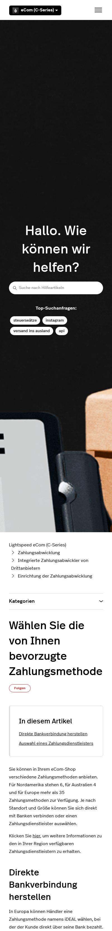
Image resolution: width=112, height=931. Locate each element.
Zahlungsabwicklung (39, 553)
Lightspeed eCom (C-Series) (37, 545)
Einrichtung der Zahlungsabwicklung (55, 576)
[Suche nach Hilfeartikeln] (56, 288)
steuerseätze (25, 320)
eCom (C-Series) (35, 11)
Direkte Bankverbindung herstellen (53, 734)
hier (36, 836)
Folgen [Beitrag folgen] (19, 688)
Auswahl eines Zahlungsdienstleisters (56, 743)
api (62, 331)
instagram (55, 320)
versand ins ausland (31, 331)
